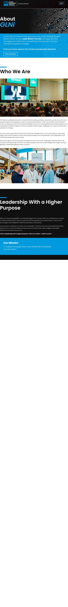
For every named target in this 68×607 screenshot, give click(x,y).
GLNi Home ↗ (39, 599)
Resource (52, 597)
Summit (37, 597)
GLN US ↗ (52, 599)
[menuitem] (61, 3)
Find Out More (10, 54)
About (51, 595)
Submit (63, 555)
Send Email (6, 505)
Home (37, 595)
